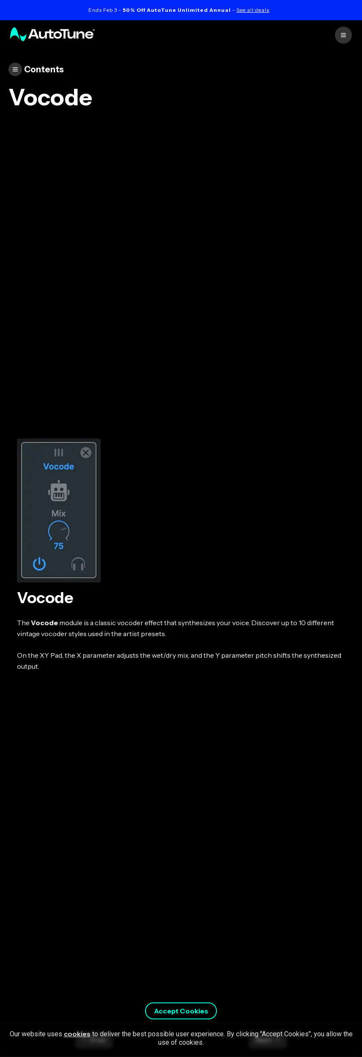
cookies (77, 1034)
